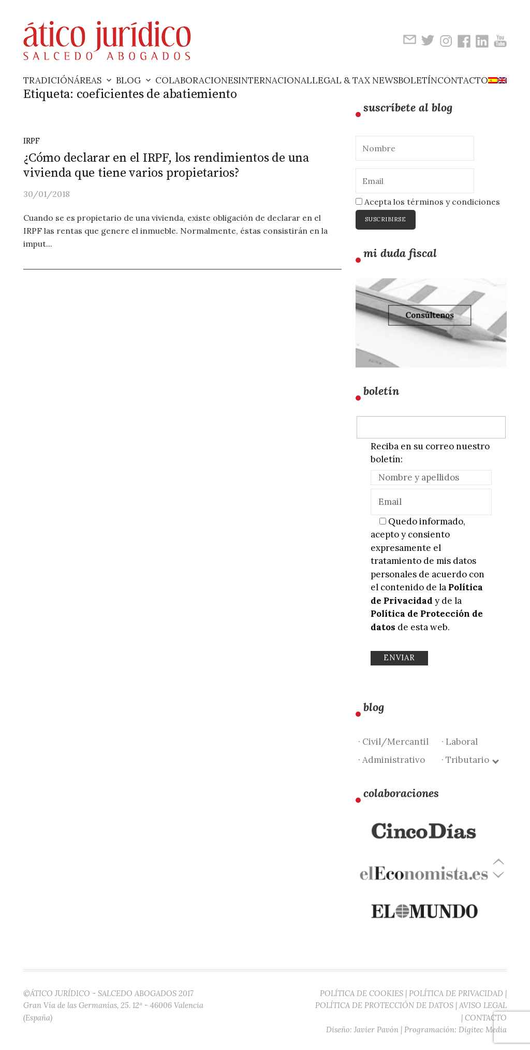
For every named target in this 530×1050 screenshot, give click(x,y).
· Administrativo (391, 759)
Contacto (462, 80)
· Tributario (469, 759)
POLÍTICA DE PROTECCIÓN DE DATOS (384, 1005)
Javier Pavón (376, 1029)
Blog (128, 80)
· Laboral (459, 741)
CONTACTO (486, 1018)
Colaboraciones (196, 80)
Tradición (48, 80)
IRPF (31, 141)
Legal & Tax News (355, 80)
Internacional (275, 80)
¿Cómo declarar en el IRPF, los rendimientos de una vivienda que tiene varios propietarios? (166, 165)
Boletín (417, 80)
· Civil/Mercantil (393, 741)
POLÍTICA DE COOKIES (361, 993)
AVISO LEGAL (483, 1005)
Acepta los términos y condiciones (428, 201)
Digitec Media (483, 1029)
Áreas (87, 80)
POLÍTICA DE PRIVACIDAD (456, 993)
